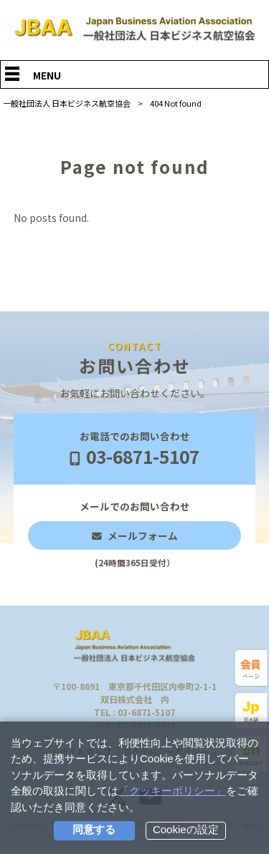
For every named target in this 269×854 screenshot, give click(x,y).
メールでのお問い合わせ (135, 535)
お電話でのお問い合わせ (134, 449)
